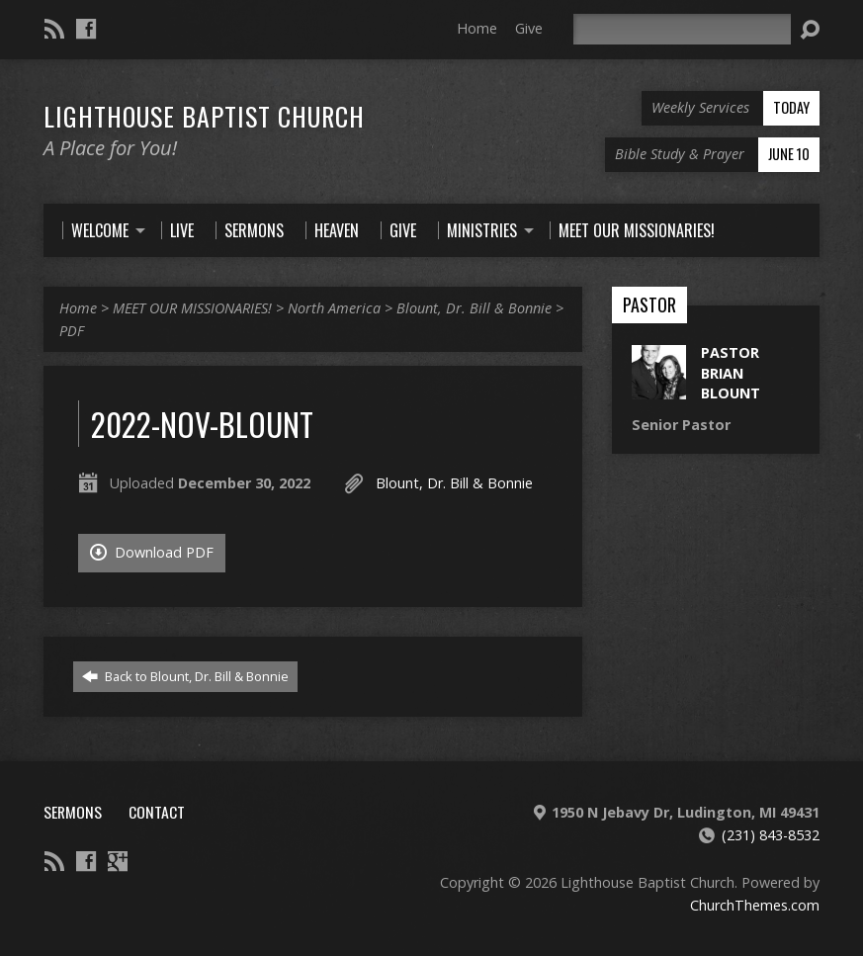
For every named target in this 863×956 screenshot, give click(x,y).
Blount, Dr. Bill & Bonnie (474, 308)
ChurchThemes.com (755, 905)
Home (477, 28)
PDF (71, 330)
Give (529, 28)
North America (334, 308)
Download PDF (152, 552)
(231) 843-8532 (771, 835)
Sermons (72, 812)
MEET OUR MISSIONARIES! (192, 308)
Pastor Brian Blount (730, 372)
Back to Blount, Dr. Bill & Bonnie (185, 676)
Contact (157, 812)
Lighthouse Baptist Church (204, 115)
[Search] (682, 29)
